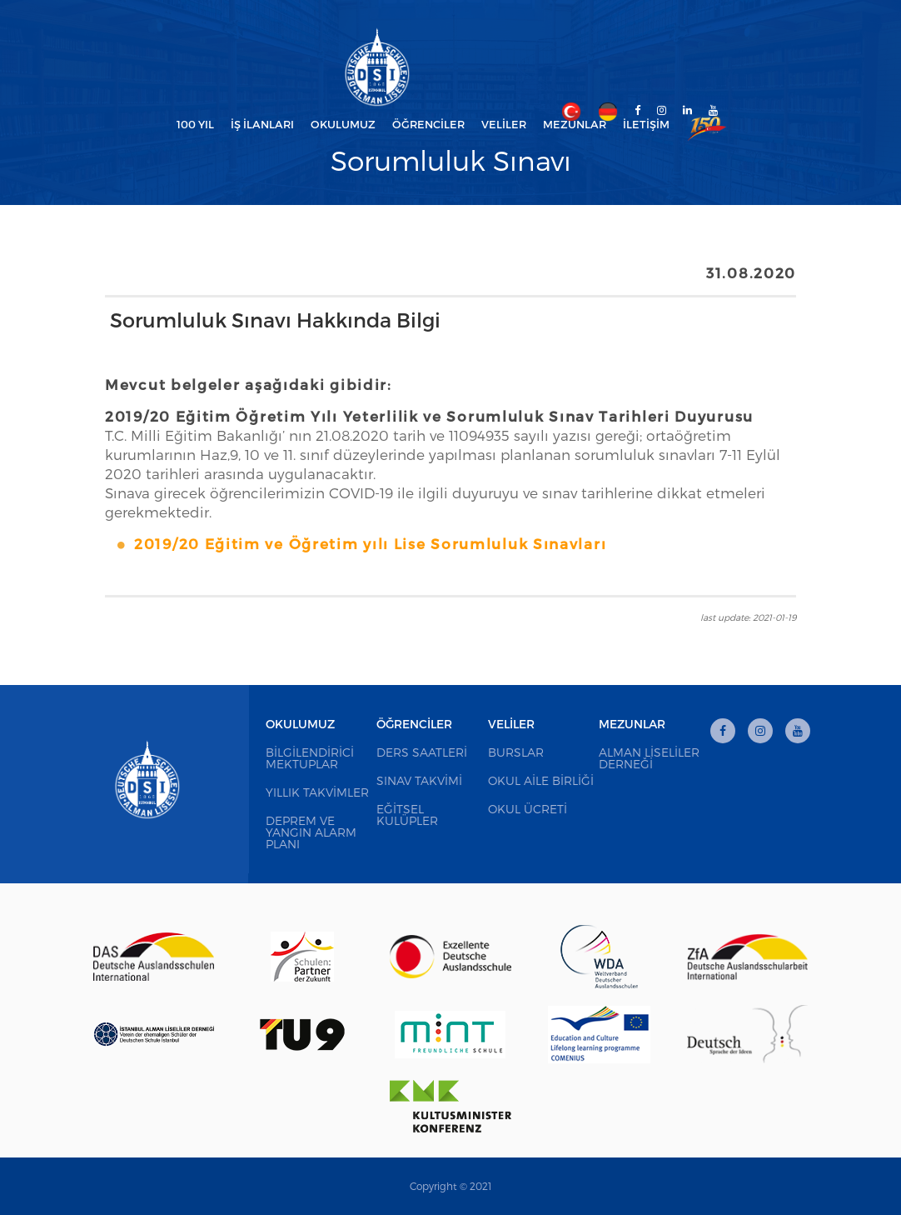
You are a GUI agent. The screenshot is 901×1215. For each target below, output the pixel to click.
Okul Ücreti (527, 809)
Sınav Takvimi (419, 780)
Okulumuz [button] (343, 124)
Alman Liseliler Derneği (649, 758)
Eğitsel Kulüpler (407, 815)
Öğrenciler (414, 724)
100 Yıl (195, 124)
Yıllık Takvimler (317, 792)
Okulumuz (300, 724)
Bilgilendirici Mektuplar (310, 758)
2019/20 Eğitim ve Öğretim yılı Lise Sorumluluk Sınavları (370, 543)
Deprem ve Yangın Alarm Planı (311, 832)
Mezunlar (632, 724)
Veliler (511, 724)
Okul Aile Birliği (541, 780)
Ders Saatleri (421, 752)
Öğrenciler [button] (428, 124)
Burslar (516, 752)
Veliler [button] (503, 124)
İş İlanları (262, 124)
